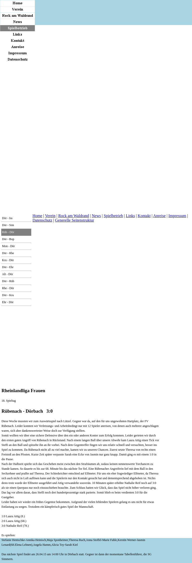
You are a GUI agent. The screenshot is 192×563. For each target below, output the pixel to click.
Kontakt (144, 216)
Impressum (177, 216)
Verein (50, 216)
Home (37, 216)
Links (130, 216)
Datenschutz (42, 220)
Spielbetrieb (113, 216)
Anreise (159, 216)
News (96, 216)
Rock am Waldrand (73, 216)
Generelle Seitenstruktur (74, 220)
